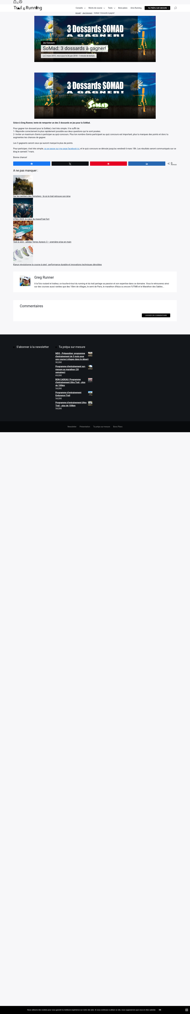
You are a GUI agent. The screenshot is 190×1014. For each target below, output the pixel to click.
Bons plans (122, 9)
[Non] (186, 1010)
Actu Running (135, 9)
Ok (160, 1010)
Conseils (79, 9)
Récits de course (95, 9)
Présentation (85, 1002)
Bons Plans (117, 1002)
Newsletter (72, 1002)
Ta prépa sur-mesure (157, 10)
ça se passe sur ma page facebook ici (61, 148)
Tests (110, 9)
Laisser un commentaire (156, 891)
